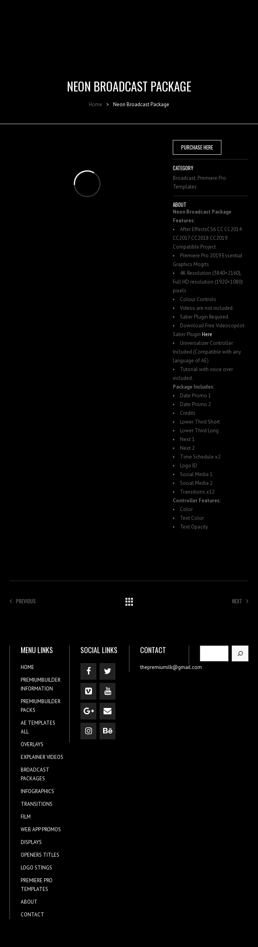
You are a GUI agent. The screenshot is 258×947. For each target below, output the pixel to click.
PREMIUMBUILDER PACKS (41, 706)
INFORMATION (37, 688)
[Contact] (107, 711)
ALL (25, 731)
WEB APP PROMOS (41, 829)
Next (240, 601)
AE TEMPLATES (38, 722)
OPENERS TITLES (40, 855)
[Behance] (107, 731)
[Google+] (88, 711)
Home (95, 104)
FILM (26, 816)
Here (207, 334)
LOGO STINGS (36, 867)
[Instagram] (88, 731)
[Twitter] (107, 671)
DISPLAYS (31, 842)
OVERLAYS (32, 744)
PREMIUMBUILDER (41, 680)
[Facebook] (88, 671)
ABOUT (29, 901)
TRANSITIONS (37, 804)
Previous (23, 601)
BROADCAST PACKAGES (35, 774)
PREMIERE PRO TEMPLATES (37, 885)
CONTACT (32, 914)
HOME (27, 667)
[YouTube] (107, 691)
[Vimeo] (88, 691)
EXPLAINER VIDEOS (42, 757)
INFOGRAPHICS (37, 791)
